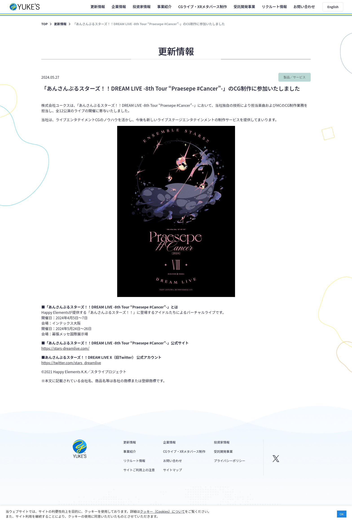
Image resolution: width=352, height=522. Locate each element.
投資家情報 (142, 6)
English (333, 6)
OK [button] (342, 514)
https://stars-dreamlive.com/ (65, 348)
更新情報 (97, 6)
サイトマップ (172, 470)
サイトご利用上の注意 (139, 470)
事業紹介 (164, 6)
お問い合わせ (304, 6)
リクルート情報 (274, 6)
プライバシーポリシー (229, 460)
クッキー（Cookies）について (162, 511)
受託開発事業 (244, 6)
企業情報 (119, 6)
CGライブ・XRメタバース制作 (202, 6)
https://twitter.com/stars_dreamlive (71, 362)
